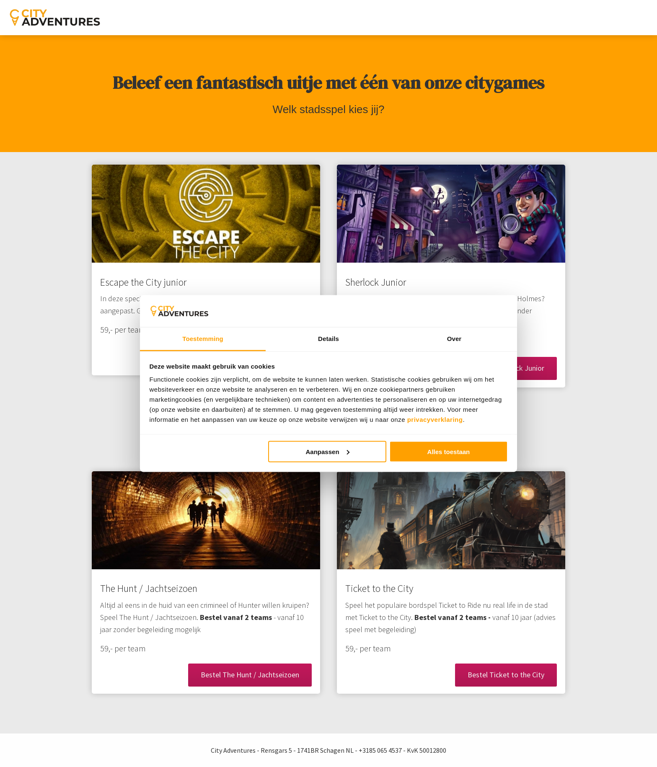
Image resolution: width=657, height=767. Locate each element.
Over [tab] (454, 338)
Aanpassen (327, 451)
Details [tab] (328, 338)
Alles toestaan (448, 451)
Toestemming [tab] (202, 338)
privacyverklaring (435, 419)
